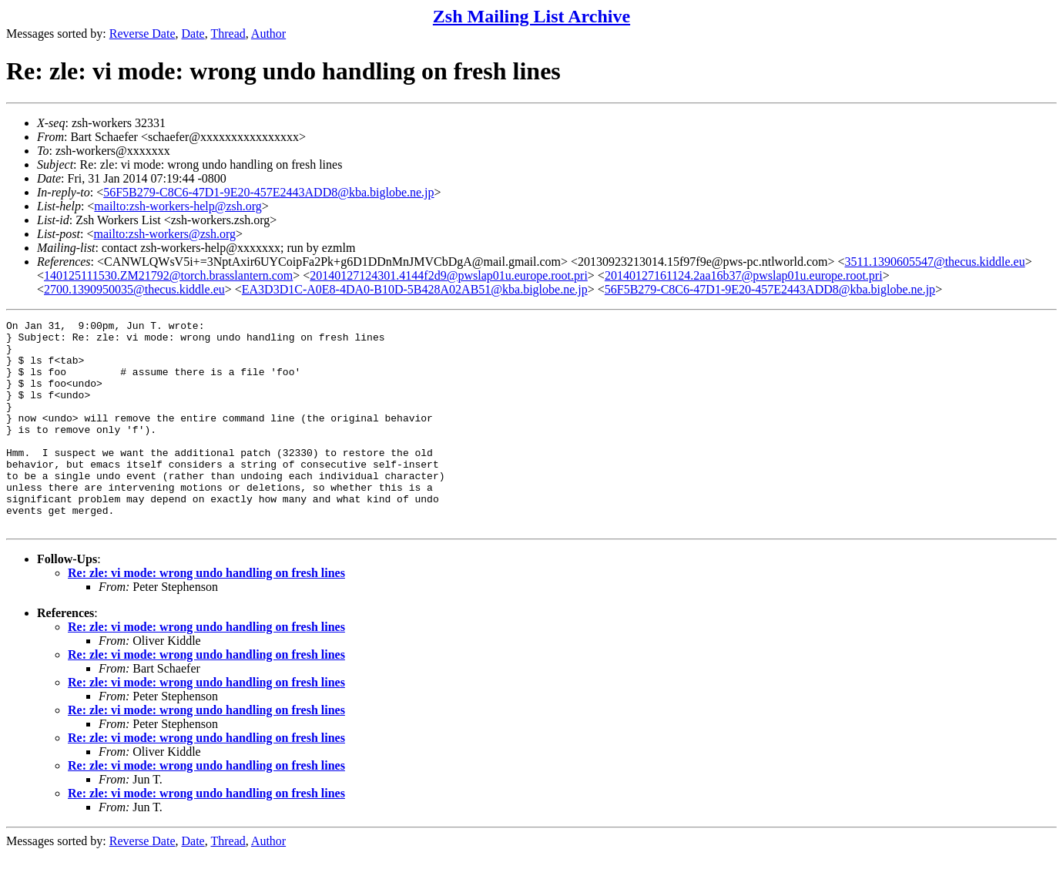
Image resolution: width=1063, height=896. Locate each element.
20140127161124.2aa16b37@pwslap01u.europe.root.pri (744, 275)
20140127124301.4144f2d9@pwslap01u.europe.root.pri (448, 275)
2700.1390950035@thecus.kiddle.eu (134, 289)
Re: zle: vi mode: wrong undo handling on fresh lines (206, 614)
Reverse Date (142, 33)
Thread (227, 33)
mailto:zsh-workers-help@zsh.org (178, 206)
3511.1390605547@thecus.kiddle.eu (935, 261)
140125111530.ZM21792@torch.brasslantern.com (168, 275)
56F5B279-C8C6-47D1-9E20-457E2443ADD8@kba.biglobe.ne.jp (268, 192)
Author (268, 33)
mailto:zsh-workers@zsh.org (164, 233)
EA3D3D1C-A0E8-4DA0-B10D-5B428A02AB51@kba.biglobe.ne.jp (415, 289)
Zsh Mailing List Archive (531, 16)
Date (193, 33)
